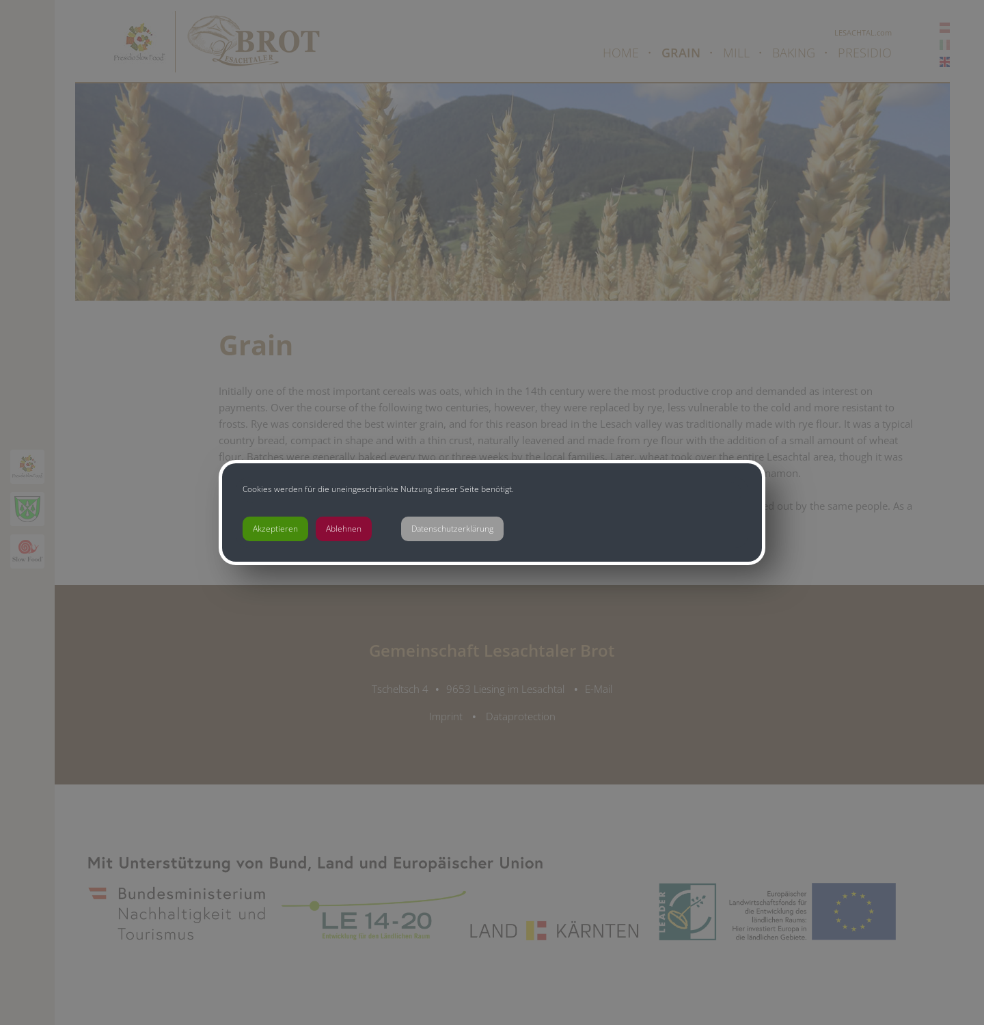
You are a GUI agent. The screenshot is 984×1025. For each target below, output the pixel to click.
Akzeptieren (275, 528)
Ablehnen (343, 528)
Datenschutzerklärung (452, 528)
